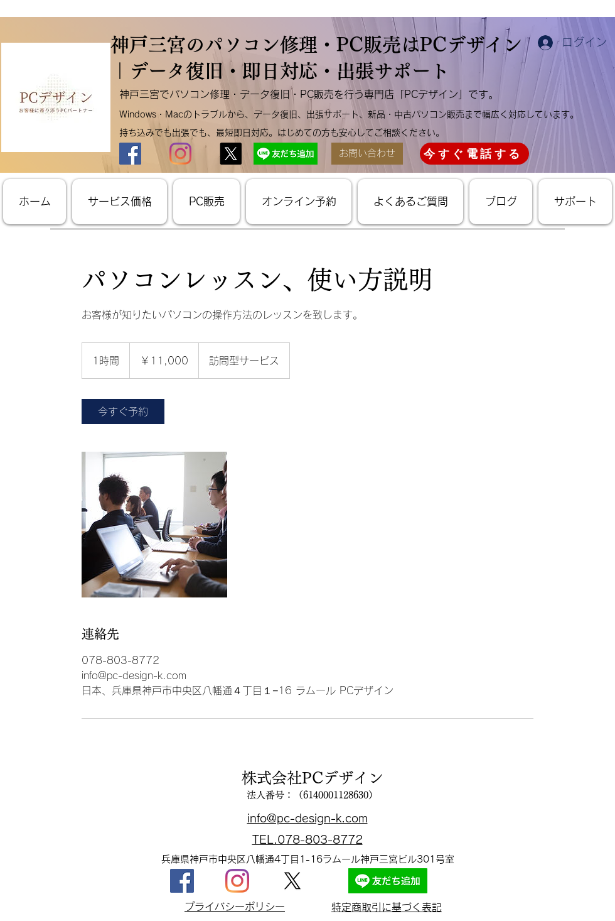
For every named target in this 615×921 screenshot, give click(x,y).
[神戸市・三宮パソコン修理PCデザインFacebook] (130, 154)
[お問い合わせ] (367, 154)
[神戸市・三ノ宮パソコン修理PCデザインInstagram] (180, 154)
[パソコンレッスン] (154, 524)
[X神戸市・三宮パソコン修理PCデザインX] (231, 154)
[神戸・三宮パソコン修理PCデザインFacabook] (182, 881)
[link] (123, 411)
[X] (292, 881)
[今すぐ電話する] (474, 154)
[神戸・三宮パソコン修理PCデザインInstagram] (237, 881)
